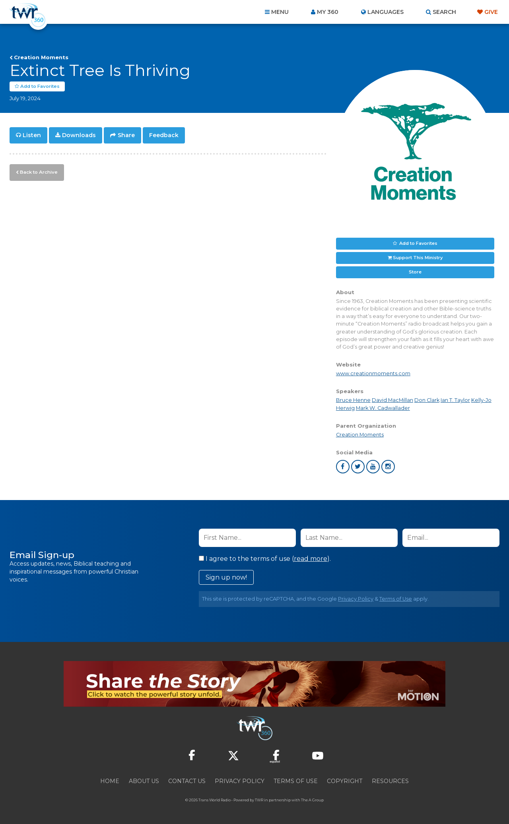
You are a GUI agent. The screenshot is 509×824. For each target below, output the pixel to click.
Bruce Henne (353, 400)
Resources (390, 781)
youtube (373, 466)
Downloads (79, 135)
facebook (343, 466)
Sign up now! (226, 577)
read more (310, 558)
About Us (144, 781)
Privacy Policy (355, 599)
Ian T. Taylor (455, 400)
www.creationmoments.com (373, 373)
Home (109, 781)
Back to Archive (38, 171)
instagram (388, 466)
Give (491, 12)
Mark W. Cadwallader (383, 408)
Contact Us (187, 781)
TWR (259, 800)
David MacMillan (392, 400)
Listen (32, 135)
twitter (358, 466)
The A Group (312, 800)
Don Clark (426, 400)
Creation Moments (41, 57)
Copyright (344, 781)
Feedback (164, 135)
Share (126, 135)
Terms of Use (395, 599)
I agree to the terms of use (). (265, 558)
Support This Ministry (418, 257)
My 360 (327, 12)
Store (415, 272)
